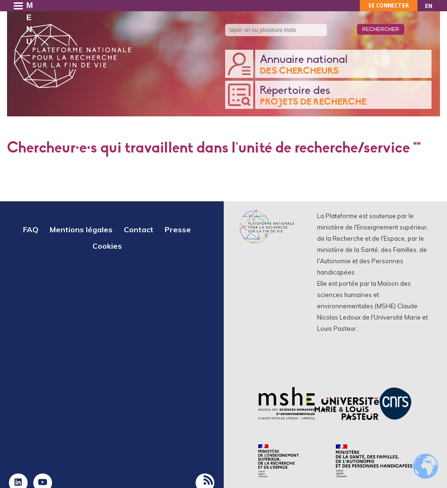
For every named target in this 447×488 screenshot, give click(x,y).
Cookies (107, 246)
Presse (178, 229)
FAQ (30, 229)
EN (428, 5)
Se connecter (388, 5)
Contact (138, 229)
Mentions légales (81, 229)
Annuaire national (343, 65)
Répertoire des (343, 96)
